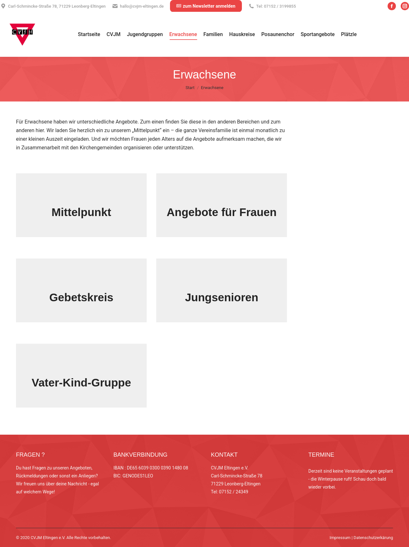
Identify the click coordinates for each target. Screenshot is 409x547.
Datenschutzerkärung (373, 537)
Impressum (340, 537)
